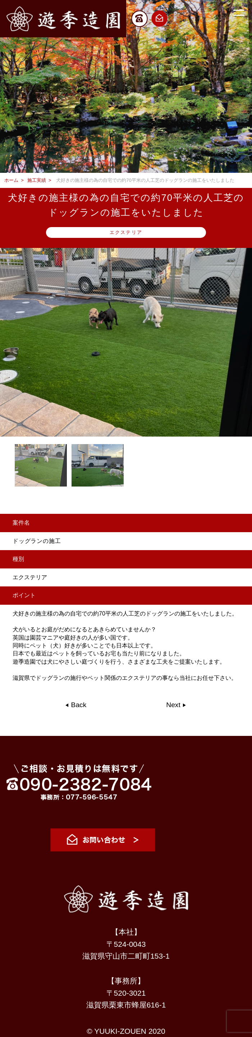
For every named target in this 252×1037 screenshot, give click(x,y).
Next (174, 705)
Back (77, 705)
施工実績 (36, 180)
